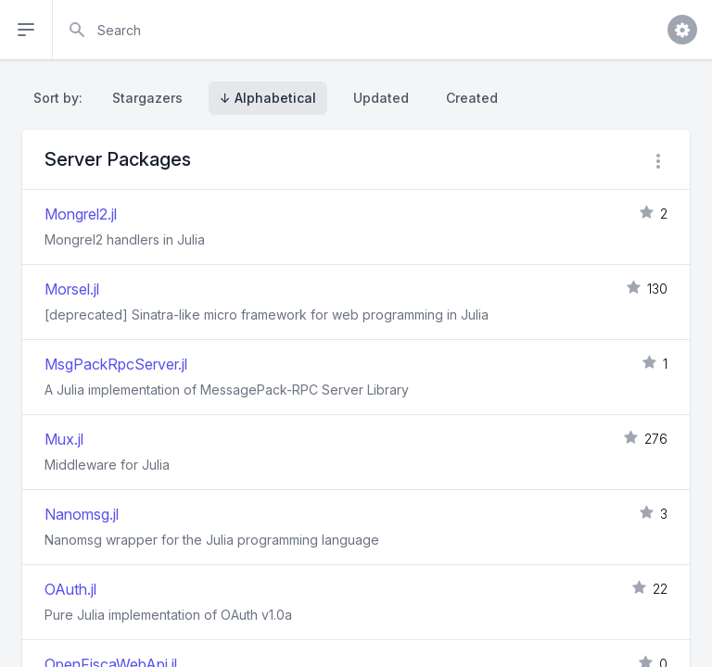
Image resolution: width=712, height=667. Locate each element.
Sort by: (61, 98)
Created (472, 98)
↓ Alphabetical (268, 98)
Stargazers (147, 98)
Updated (381, 98)
